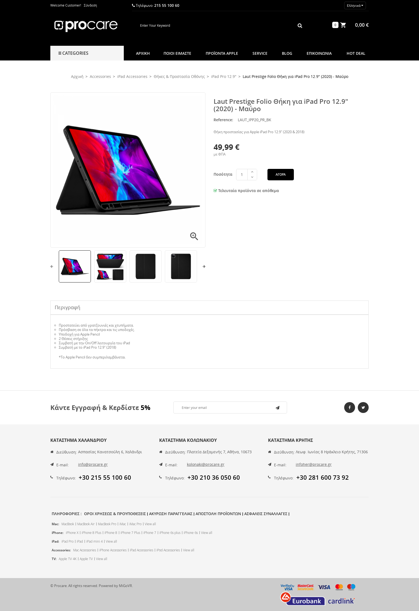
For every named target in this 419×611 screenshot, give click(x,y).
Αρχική (143, 53)
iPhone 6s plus (169, 532)
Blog (287, 53)
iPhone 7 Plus (130, 532)
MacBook (67, 524)
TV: (54, 559)
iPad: (55, 541)
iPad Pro (67, 541)
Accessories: (61, 550)
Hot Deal (356, 53)
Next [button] (202, 266)
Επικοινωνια (319, 53)
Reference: (223, 120)
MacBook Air (86, 524)
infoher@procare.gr (314, 464)
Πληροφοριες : (67, 513)
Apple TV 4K (67, 559)
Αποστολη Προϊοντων (218, 513)
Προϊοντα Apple (222, 53)
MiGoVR (125, 585)
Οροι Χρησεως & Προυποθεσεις (115, 513)
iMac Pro (135, 524)
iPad (80, 541)
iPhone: (57, 532)
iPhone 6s (191, 532)
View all (150, 524)
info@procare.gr (93, 464)
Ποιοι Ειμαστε (177, 53)
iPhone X (72, 532)
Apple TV (86, 559)
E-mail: (62, 464)
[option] (75, 266)
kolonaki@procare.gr (205, 464)
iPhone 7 (149, 532)
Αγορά (281, 174)
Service (259, 53)
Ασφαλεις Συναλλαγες (265, 513)
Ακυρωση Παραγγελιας (170, 513)
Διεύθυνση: (66, 452)
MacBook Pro (107, 524)
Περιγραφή (67, 307)
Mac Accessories (84, 550)
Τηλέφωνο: (66, 478)
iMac (122, 524)
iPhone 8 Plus (91, 532)
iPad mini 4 (94, 541)
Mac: (55, 524)
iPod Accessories (168, 550)
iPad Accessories (141, 550)
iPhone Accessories (113, 550)
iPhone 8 (110, 532)
